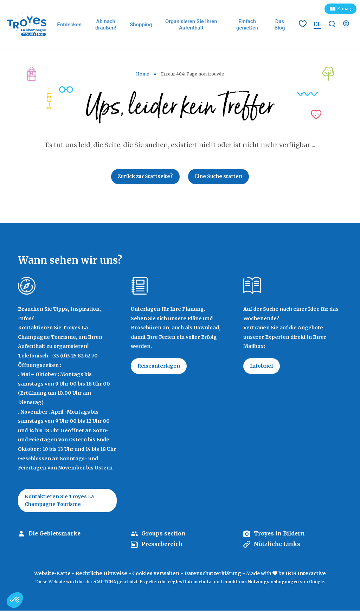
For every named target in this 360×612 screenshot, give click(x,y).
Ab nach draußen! (107, 24)
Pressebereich (162, 545)
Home (142, 74)
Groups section (163, 535)
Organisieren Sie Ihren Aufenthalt (191, 24)
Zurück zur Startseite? (144, 177)
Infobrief (262, 367)
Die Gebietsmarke (55, 535)
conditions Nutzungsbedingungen (261, 583)
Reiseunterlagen (159, 367)
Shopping (141, 24)
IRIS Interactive (307, 575)
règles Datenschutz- (191, 583)
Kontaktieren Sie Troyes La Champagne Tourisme (60, 501)
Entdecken (71, 24)
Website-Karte (51, 575)
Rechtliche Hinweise (101, 575)
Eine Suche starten (220, 177)
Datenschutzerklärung (213, 575)
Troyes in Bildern (280, 535)
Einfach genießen (247, 24)
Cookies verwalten (155, 575)
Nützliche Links (278, 545)
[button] (14, 600)
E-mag (344, 8)
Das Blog (280, 24)
